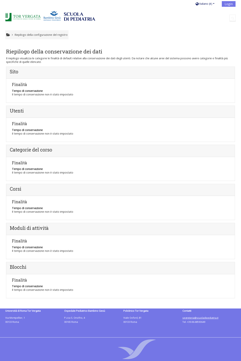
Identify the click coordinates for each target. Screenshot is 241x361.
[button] (207, 4)
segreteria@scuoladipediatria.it (200, 317)
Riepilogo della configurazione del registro (41, 35)
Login (229, 4)
